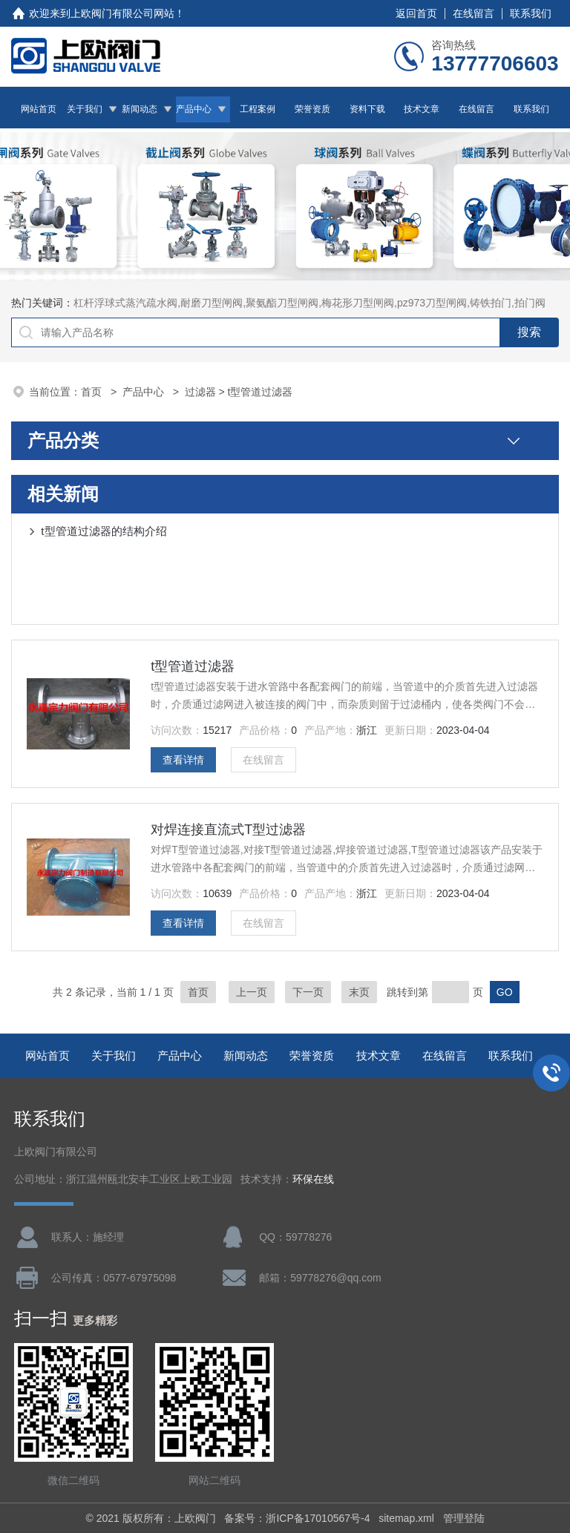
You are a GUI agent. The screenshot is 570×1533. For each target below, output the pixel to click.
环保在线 (313, 1179)
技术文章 (421, 109)
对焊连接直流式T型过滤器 (228, 829)
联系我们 (530, 13)
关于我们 (84, 109)
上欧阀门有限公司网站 (122, 13)
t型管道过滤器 (193, 666)
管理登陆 (464, 1518)
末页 (359, 992)
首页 (93, 392)
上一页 (251, 992)
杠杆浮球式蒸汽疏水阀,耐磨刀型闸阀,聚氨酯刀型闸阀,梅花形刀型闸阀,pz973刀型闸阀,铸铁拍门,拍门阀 (309, 303)
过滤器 (200, 392)
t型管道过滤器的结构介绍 (103, 531)
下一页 (308, 992)
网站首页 (38, 109)
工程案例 (257, 109)
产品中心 (194, 109)
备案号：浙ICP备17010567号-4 (297, 1518)
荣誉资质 (312, 109)
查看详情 (183, 760)
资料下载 (367, 109)
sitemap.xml (406, 1518)
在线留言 (473, 13)
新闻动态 (139, 109)
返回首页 (416, 13)
